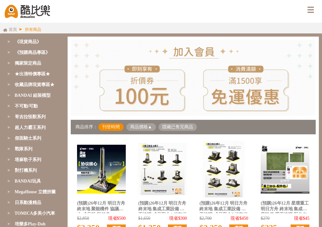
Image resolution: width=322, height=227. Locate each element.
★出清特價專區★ (32, 74)
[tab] (32, 52)
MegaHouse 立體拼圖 (35, 191)
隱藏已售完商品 (177, 127)
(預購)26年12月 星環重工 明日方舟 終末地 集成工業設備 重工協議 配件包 (285, 207)
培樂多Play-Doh (30, 224)
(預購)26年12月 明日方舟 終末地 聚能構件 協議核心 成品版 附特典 (101, 207)
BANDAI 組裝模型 (33, 95)
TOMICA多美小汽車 (34, 213)
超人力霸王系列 (30, 127)
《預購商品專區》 (32, 52)
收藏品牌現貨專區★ (34, 84)
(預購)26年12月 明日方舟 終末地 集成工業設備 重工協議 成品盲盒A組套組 (162, 207)
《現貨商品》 (28, 41)
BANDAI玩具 (28, 181)
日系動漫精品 (28, 202)
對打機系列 (26, 170)
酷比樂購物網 (27, 11)
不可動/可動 (26, 106)
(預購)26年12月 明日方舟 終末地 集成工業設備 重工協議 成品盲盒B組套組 (223, 207)
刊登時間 (111, 127)
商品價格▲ (141, 127)
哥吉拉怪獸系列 (30, 116)
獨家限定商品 (28, 63)
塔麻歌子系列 (28, 159)
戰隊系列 (23, 149)
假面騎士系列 (28, 138)
